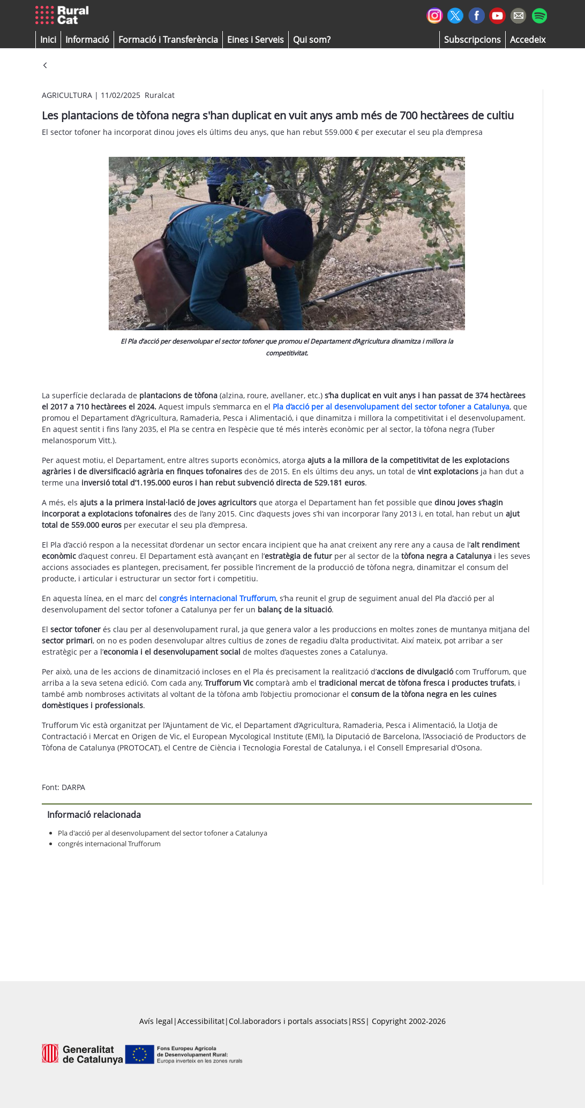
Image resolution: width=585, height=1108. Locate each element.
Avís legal (156, 1021)
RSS (358, 1021)
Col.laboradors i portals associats (288, 1021)
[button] (48, 39)
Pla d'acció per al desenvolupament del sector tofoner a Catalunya (162, 833)
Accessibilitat (200, 1021)
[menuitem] (168, 39)
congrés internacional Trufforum (109, 843)
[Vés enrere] (45, 66)
